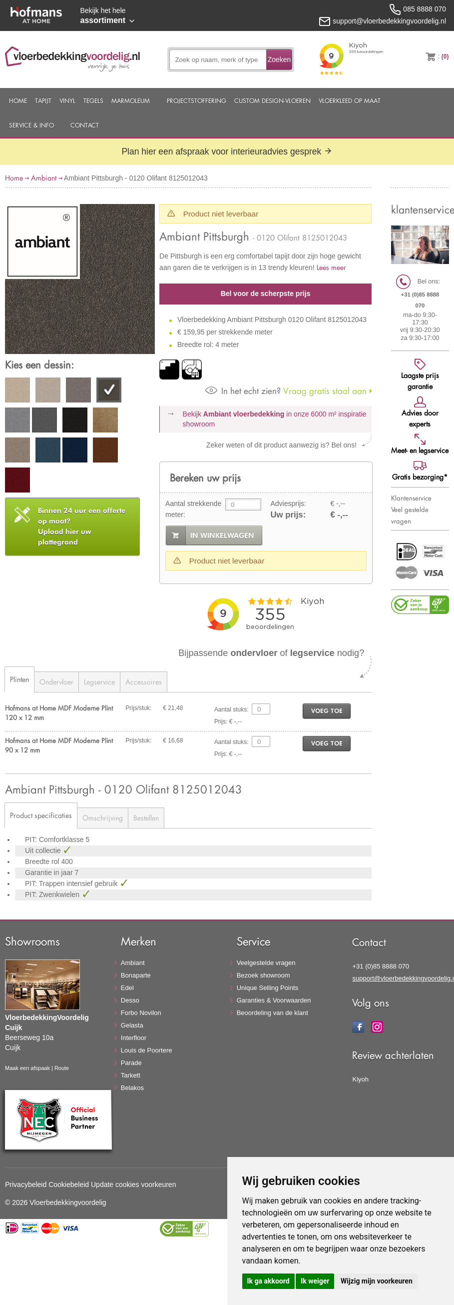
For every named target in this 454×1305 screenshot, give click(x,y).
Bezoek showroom (263, 975)
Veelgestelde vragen (266, 962)
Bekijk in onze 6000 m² (275, 419)
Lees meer (331, 267)
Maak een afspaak (27, 1068)
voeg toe (327, 710)
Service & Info (31, 125)
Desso (130, 1000)
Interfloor (133, 1038)
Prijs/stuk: (138, 708)
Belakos (132, 1088)
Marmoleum (130, 100)
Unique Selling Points (268, 988)
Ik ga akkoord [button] (268, 1281)
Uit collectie (43, 850)
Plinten (19, 679)
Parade (131, 1062)
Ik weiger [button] (315, 1281)
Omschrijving (102, 817)
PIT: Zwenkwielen (53, 894)
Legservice (99, 681)
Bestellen (146, 817)
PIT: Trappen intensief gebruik (72, 884)
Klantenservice (411, 498)
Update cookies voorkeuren (133, 1184)
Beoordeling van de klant (272, 1012)
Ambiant (43, 177)
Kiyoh (360, 1079)
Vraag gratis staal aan (286, 391)
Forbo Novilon (141, 1012)
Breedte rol (43, 862)
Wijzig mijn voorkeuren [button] (377, 1281)
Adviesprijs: (288, 504)
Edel (127, 988)
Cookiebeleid (68, 1184)
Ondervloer (56, 681)
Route (61, 1068)
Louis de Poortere (146, 1050)
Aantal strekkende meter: (193, 509)
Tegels (93, 100)
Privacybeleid (25, 1184)
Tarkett (130, 1075)
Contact (84, 125)
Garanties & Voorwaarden (274, 1000)
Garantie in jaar (50, 872)
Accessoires (143, 681)
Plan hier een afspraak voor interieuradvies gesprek (226, 151)
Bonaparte (136, 975)
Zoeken (279, 60)
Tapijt (43, 100)
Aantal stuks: (231, 709)
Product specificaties (41, 815)
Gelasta (132, 1025)
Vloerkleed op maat (350, 100)
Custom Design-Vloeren (272, 100)
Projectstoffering (196, 100)
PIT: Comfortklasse (55, 840)
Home (18, 100)
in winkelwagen (222, 536)
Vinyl (67, 100)
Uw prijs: (288, 515)
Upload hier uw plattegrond (81, 526)
